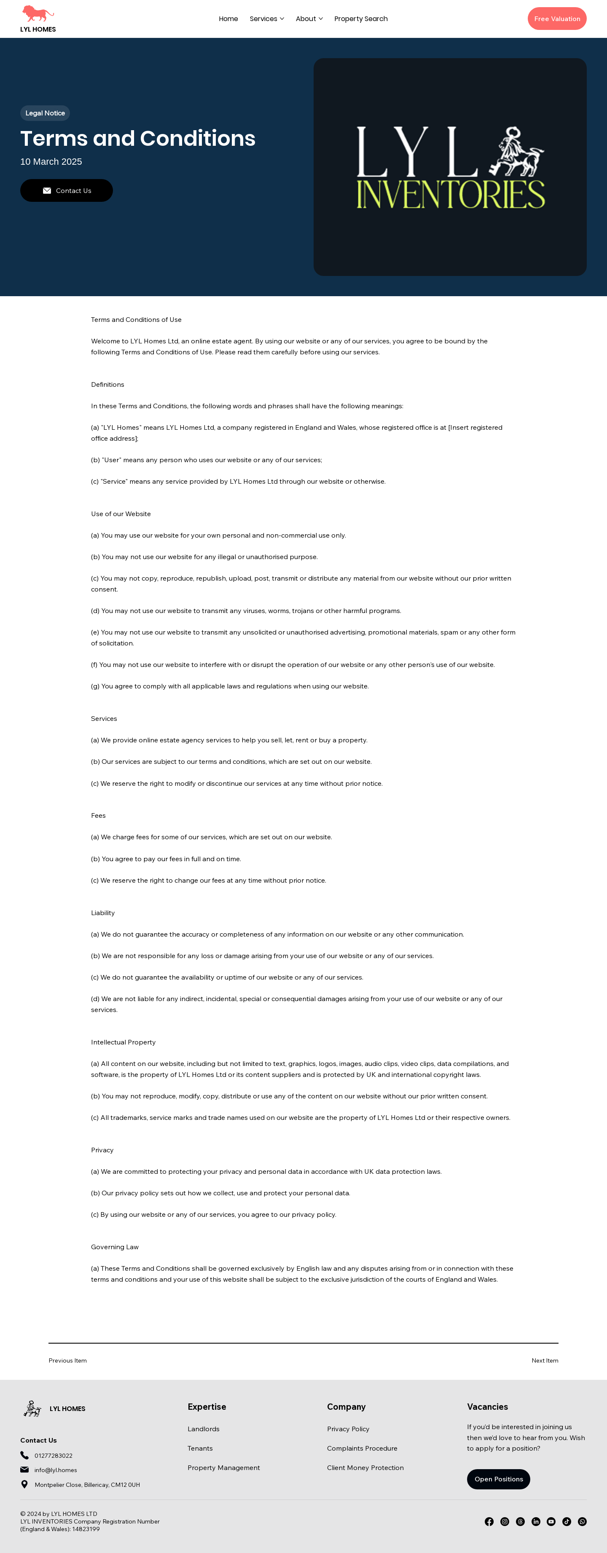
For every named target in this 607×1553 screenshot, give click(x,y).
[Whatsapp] (582, 1521)
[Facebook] (489, 1521)
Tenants (200, 1448)
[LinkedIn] (536, 1521)
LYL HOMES (38, 29)
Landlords (204, 1428)
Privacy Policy (348, 1428)
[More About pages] (321, 18)
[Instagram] (504, 1521)
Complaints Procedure (362, 1448)
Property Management (224, 1467)
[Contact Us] (66, 190)
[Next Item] (533, 1360)
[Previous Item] (73, 1360)
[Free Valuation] (557, 18)
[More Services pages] (282, 18)
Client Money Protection (365, 1467)
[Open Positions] (498, 1479)
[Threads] (520, 1521)
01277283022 (54, 1455)
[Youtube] (551, 1521)
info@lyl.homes (56, 1470)
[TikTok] (566, 1521)
